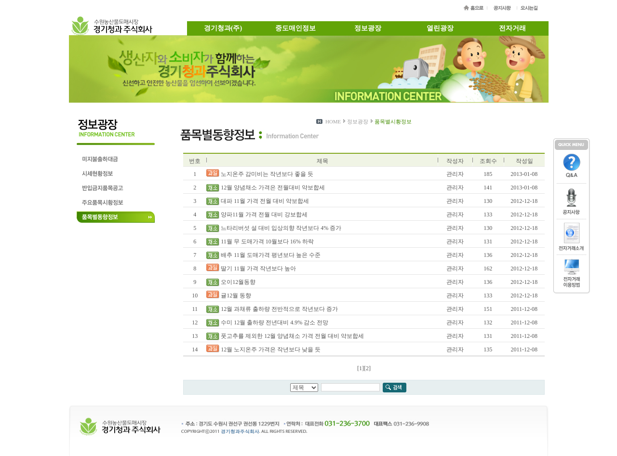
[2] (367, 368)
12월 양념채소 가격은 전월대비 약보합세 (265, 187)
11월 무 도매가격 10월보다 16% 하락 (260, 241)
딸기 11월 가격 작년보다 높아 (251, 268)
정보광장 (367, 28)
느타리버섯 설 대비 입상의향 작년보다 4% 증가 (273, 228)
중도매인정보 (295, 28)
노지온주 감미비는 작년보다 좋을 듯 (259, 174)
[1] (360, 368)
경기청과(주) (223, 28)
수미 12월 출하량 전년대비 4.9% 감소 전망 (267, 322)
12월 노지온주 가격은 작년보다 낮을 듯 (263, 349)
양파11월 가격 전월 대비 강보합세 (257, 214)
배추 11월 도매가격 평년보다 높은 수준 (263, 255)
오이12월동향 (230, 282)
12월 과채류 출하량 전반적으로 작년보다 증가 (272, 309)
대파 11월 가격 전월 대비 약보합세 (257, 201)
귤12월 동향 (228, 295)
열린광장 (440, 28)
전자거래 (512, 28)
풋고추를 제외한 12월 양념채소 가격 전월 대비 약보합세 (285, 336)
